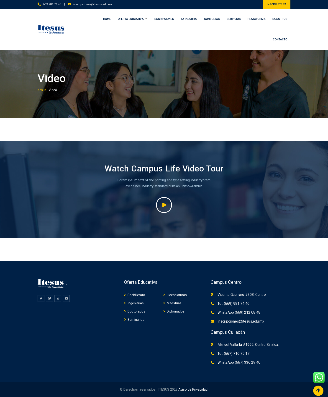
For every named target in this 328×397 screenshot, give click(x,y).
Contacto (280, 39)
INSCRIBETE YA (276, 4)
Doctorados (136, 311)
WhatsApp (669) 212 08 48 (239, 312)
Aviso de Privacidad (193, 389)
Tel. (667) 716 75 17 (233, 353)
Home (107, 19)
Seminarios (136, 320)
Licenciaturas (177, 295)
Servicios (234, 19)
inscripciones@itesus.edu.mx (92, 4)
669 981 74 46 (52, 4)
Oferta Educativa (131, 19)
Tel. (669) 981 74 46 (233, 303)
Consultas (212, 19)
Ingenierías (136, 303)
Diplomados (175, 311)
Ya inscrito (189, 19)
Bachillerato (136, 295)
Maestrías (174, 303)
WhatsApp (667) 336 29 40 (239, 362)
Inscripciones (164, 19)
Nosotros (279, 19)
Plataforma (257, 19)
